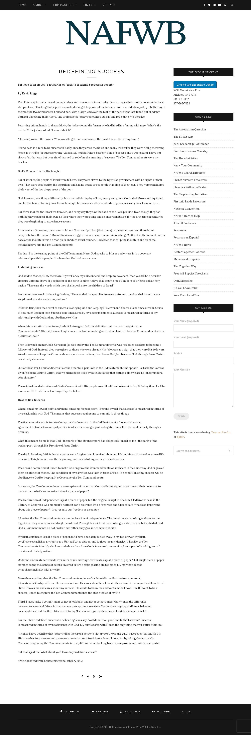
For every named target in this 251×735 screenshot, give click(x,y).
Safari (180, 437)
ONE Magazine (183, 280)
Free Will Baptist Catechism (191, 273)
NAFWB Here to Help (187, 216)
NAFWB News (182, 244)
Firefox (226, 432)
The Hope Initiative (186, 158)
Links (88, 5)
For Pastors (63, 5)
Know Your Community (188, 165)
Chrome (215, 432)
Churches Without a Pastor (190, 187)
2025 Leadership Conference (191, 144)
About (38, 5)
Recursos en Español (186, 237)
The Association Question (190, 129)
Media (107, 5)
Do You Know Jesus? (186, 288)
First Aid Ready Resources (190, 201)
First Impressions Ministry (191, 151)
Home (22, 5)
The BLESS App (183, 136)
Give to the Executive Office (195, 84)
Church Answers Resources (190, 180)
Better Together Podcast (189, 252)
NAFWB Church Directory (189, 172)
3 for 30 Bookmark (185, 223)
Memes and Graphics (187, 259)
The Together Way (185, 266)
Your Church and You (186, 295)
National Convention (186, 208)
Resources (180, 230)
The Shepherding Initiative (190, 194)
